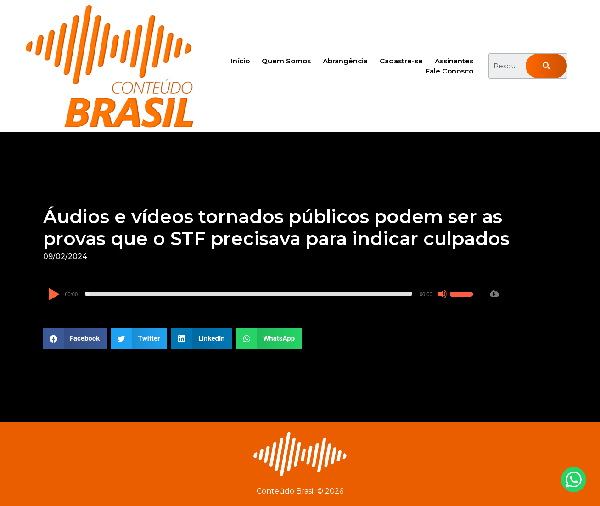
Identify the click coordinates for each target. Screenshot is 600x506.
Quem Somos (286, 60)
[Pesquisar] (546, 66)
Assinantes (454, 60)
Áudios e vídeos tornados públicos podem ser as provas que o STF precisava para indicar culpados (276, 227)
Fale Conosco (449, 71)
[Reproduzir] (53, 295)
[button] (75, 338)
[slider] (248, 294)
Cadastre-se (401, 60)
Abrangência (345, 60)
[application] (261, 294)
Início (240, 60)
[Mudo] (442, 293)
